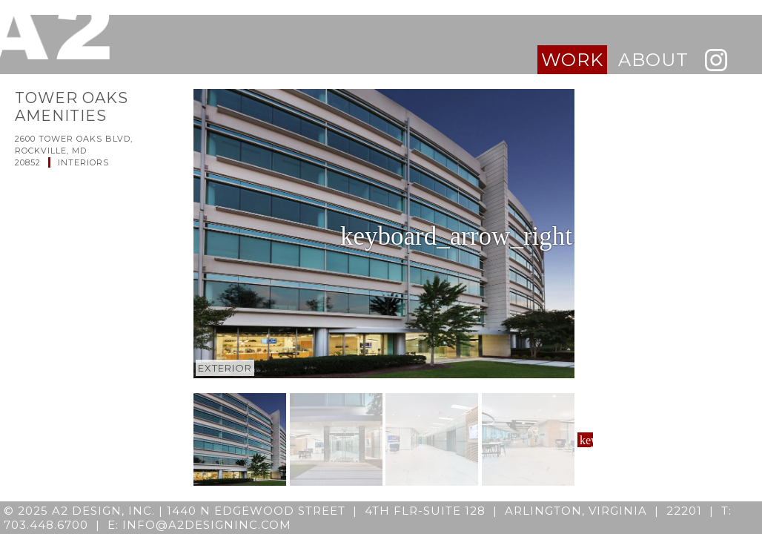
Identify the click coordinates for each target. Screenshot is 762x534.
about (653, 59)
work (572, 59)
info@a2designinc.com (206, 525)
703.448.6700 (46, 525)
